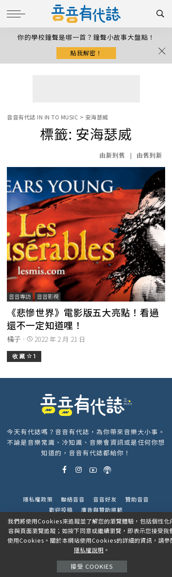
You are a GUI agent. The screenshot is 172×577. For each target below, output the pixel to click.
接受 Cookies (92, 566)
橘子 (14, 338)
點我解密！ (86, 53)
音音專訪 (20, 296)
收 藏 (24, 356)
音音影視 (48, 296)
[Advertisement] (86, 88)
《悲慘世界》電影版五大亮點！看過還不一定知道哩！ (83, 319)
